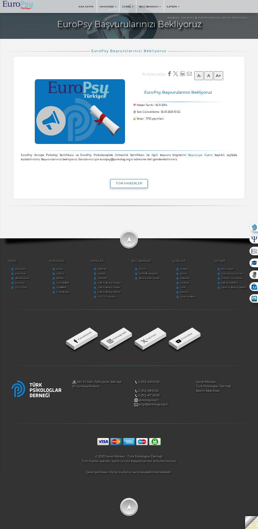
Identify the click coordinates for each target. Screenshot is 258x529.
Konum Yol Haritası (231, 278)
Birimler (60, 278)
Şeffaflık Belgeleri (148, 273)
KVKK (142, 269)
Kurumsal (20, 273)
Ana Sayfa (20, 269)
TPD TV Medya (106, 296)
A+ (218, 75)
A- (198, 75)
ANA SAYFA (86, 6)
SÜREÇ (127, 6)
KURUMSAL (57, 261)
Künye (59, 269)
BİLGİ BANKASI (150, 6)
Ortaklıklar (61, 287)
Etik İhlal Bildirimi (229, 282)
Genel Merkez (188, 296)
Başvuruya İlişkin (200, 155)
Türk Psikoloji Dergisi (109, 282)
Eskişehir (185, 278)
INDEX (12, 261)
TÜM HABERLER (129, 183)
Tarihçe (60, 273)
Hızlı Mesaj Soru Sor (232, 273)
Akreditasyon (22, 278)
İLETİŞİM (173, 6)
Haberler (102, 278)
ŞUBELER (179, 261)
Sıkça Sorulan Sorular (149, 278)
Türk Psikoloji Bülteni (109, 292)
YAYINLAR (96, 261)
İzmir (182, 287)
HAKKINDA (107, 6)
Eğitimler (102, 269)
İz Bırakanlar (62, 292)
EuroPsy (20, 282)
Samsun (184, 292)
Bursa (183, 273)
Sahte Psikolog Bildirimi (233, 287)
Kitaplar (102, 273)
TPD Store (21, 287)
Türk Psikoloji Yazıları (109, 287)
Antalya (184, 269)
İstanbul (184, 282)
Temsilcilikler (63, 282)
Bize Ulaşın (227, 269)
